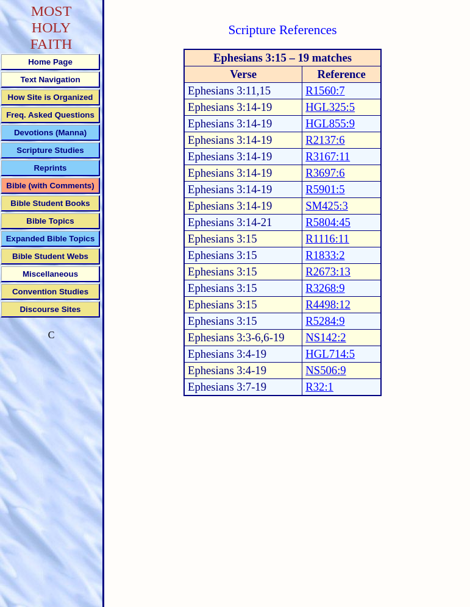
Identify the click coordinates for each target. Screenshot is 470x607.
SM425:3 (326, 205)
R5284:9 (324, 320)
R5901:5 (324, 189)
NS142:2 (325, 337)
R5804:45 (328, 222)
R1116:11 (327, 238)
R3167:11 (327, 156)
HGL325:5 (330, 107)
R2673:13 (328, 271)
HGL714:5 (330, 353)
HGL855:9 (330, 123)
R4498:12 (328, 304)
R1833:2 (324, 255)
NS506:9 (325, 370)
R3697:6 (324, 172)
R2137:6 (324, 139)
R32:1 (319, 386)
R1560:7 (324, 90)
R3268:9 (324, 288)
